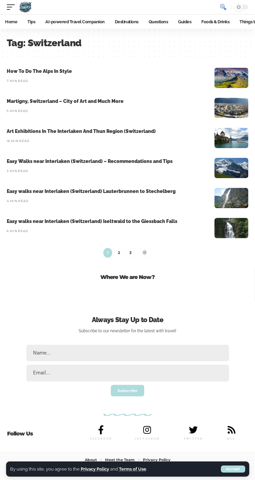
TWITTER (193, 438)
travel (170, 331)
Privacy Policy (95, 469)
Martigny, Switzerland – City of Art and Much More (65, 101)
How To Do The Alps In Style (39, 71)
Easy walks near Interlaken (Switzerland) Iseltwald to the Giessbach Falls (92, 221)
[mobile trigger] (12, 7)
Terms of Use (132, 469)
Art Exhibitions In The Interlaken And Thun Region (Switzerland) (81, 131)
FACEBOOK (101, 438)
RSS (231, 438)
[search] (223, 7)
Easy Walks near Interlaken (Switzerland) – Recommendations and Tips (90, 161)
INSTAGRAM (147, 438)
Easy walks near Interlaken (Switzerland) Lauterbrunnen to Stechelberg (91, 191)
